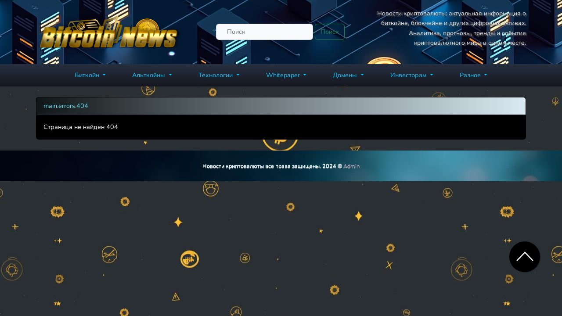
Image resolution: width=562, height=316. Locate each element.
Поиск (330, 31)
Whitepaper (284, 75)
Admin (351, 165)
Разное (471, 75)
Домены (346, 75)
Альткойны (149, 75)
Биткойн (88, 75)
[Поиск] (264, 32)
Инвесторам (409, 75)
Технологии (216, 75)
